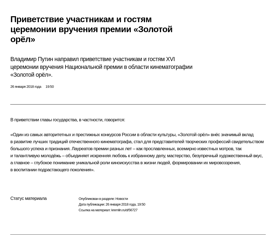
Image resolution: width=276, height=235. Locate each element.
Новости (121, 199)
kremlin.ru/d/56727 (124, 210)
